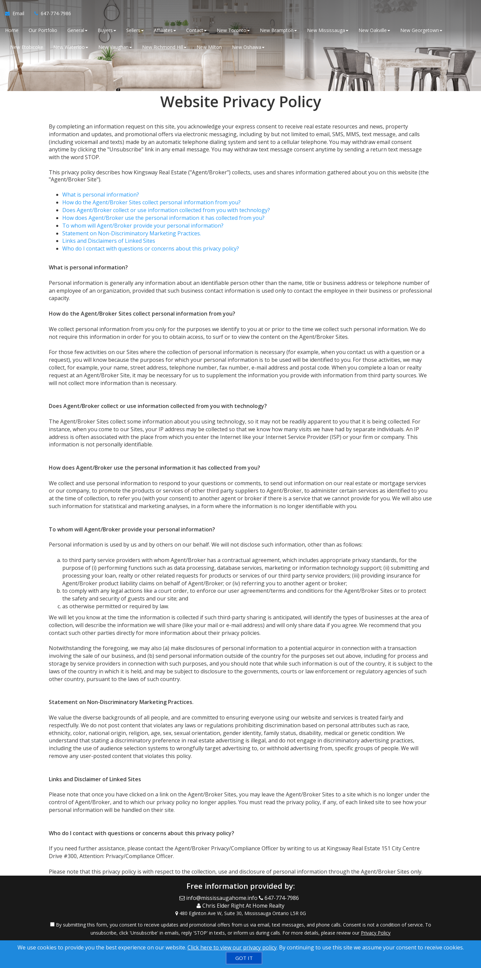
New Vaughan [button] (115, 47)
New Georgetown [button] (421, 30)
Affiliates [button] (165, 30)
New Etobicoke (26, 47)
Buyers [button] (107, 30)
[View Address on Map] (240, 913)
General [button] (77, 30)
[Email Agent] (17, 13)
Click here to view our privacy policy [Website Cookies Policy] (232, 947)
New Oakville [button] (374, 30)
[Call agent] (50, 13)
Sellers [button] (135, 30)
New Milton (209, 47)
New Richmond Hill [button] (164, 47)
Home (12, 30)
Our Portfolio (43, 30)
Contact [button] (196, 30)
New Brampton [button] (278, 30)
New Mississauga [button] (327, 30)
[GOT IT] (244, 958)
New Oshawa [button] (248, 47)
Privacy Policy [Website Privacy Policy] (375, 933)
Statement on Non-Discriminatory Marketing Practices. (131, 233)
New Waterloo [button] (70, 47)
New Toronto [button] (233, 30)
